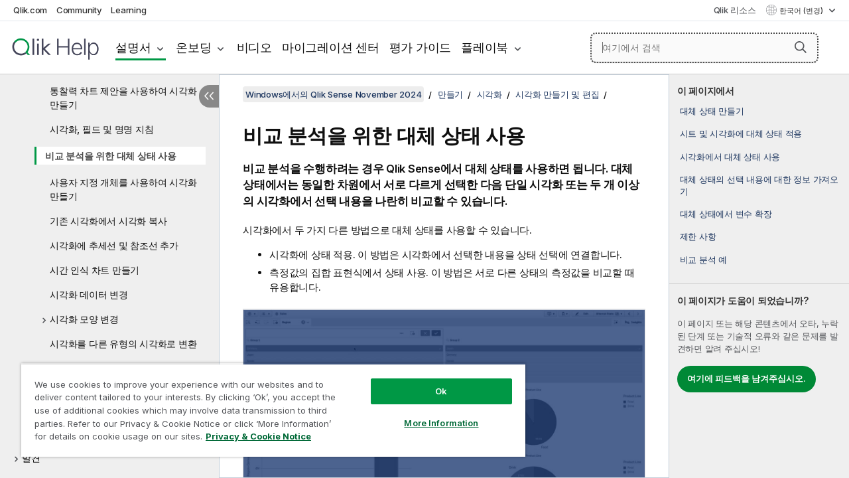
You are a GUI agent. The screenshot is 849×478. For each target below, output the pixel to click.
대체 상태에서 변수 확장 (726, 213)
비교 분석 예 (703, 259)
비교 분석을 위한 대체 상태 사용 (110, 155)
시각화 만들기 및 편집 (557, 94)
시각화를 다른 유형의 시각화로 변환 (123, 343)
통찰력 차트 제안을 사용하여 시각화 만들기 (123, 97)
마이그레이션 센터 (330, 47)
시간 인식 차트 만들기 (94, 270)
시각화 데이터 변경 (89, 294)
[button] (801, 47)
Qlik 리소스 (735, 10)
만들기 (450, 94)
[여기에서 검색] (704, 48)
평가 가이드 (420, 47)
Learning (128, 10)
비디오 (254, 47)
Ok (431, 381)
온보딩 (193, 47)
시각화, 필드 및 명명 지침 (101, 129)
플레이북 (484, 47)
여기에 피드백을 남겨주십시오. (746, 378)
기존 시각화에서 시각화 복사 (108, 220)
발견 (31, 457)
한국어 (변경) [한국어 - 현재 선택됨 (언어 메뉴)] (802, 10)
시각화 (489, 94)
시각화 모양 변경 (84, 319)
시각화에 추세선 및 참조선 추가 (114, 245)
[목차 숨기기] (209, 96)
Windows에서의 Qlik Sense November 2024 (333, 94)
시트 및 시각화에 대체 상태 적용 (741, 133)
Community (79, 10)
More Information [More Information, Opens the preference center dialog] (431, 413)
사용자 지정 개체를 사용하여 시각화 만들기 (123, 189)
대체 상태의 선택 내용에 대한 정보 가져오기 (759, 185)
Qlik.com (30, 10)
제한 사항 (698, 236)
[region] (267, 405)
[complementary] (759, 276)
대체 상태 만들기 (712, 111)
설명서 (133, 47)
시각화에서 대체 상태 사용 (730, 156)
